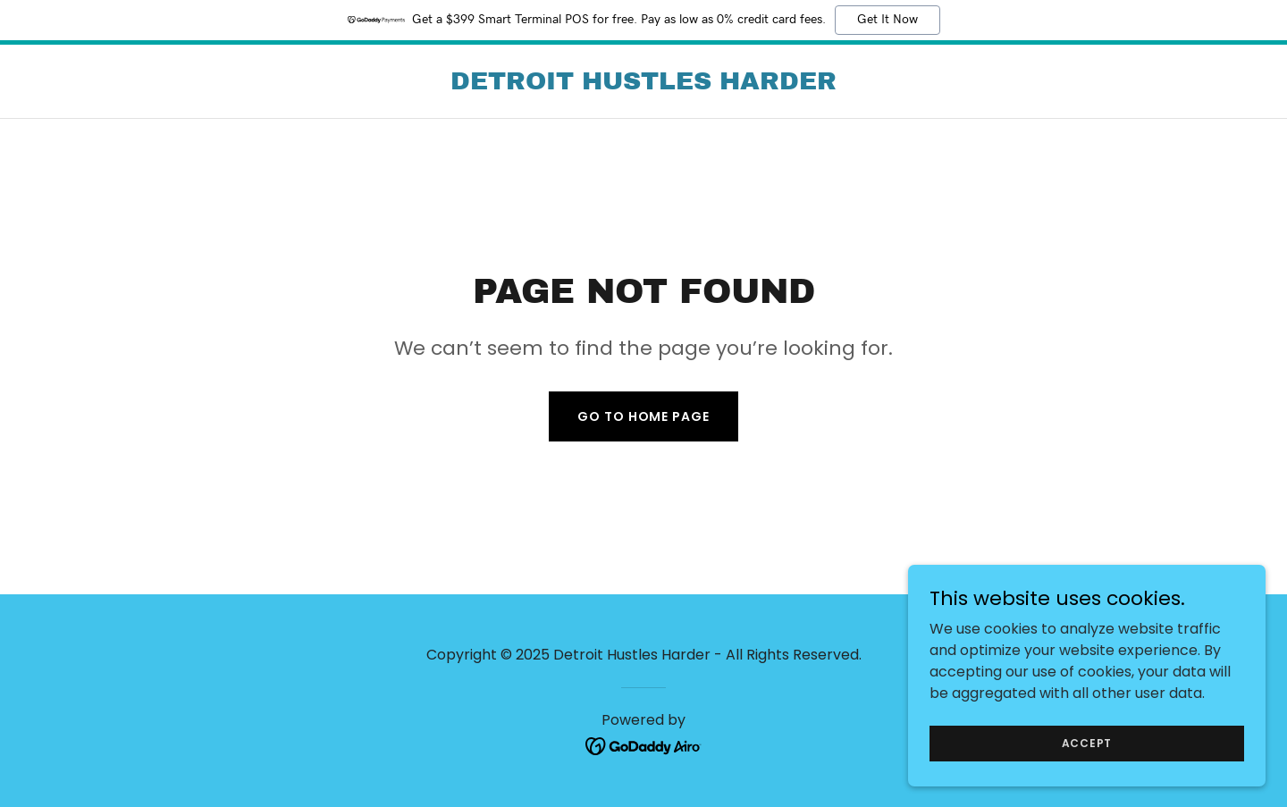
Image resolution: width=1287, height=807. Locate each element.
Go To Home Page (643, 416)
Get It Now (887, 19)
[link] (643, 84)
